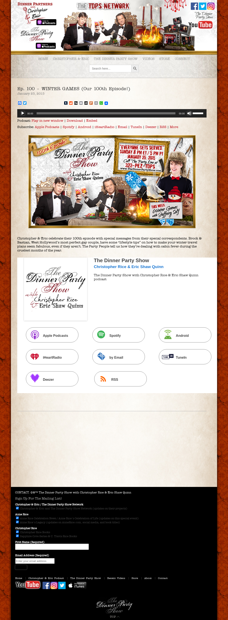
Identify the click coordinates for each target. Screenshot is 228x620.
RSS (163, 127)
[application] (112, 113)
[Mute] (189, 113)
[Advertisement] (114, 455)
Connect (182, 59)
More (174, 127)
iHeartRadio (104, 127)
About (148, 578)
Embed (91, 121)
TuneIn (136, 127)
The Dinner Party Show (116, 59)
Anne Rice (21, 514)
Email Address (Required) (32, 555)
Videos (148, 59)
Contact (163, 578)
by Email (108, 357)
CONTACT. (22, 492)
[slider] (106, 113)
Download (75, 121)
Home (43, 59)
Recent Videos (116, 578)
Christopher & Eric (71, 59)
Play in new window (47, 121)
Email (122, 127)
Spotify (68, 127)
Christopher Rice (26, 528)
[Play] (23, 113)
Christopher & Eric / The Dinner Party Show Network (49, 504)
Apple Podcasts (47, 127)
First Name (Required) (29, 542)
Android (84, 127)
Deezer (150, 127)
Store (164, 59)
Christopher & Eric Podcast (46, 578)
